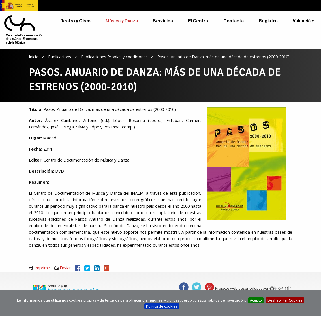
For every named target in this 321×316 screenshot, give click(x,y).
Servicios (163, 21)
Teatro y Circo (76, 21)
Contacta (233, 21)
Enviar (65, 267)
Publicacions (59, 56)
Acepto (256, 300)
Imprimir (42, 267)
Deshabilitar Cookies (285, 300)
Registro (268, 21)
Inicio (33, 56)
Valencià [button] (302, 21)
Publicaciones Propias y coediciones (114, 56)
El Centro (198, 21)
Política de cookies (161, 306)
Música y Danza (122, 21)
